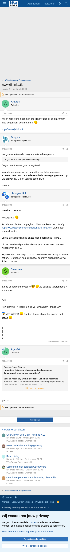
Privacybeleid (41, 502)
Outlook (10, 483)
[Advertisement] (35, 44)
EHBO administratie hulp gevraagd (24, 445)
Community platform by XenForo (26, 508)
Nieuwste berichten (13, 429)
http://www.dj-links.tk (12, 129)
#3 (67, 205)
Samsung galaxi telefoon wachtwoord (26, 466)
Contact (5, 502)
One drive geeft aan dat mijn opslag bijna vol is (31, 477)
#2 (67, 149)
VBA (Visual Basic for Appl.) (19, 462)
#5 (67, 361)
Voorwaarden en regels (22, 502)
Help (52, 502)
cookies (33, 522)
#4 (67, 281)
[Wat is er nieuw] (60, 4)
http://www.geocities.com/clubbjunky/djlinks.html (27, 227)
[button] (15, 497)
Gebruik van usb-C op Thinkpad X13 (25, 434)
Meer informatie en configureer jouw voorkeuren (27, 531)
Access (9, 451)
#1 (67, 113)
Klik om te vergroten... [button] (35, 388)
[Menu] (4, 3)
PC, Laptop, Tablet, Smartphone (21, 441)
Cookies (7, 497)
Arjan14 (8, 89)
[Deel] (63, 113)
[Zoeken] (66, 4)
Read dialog (12, 456)
